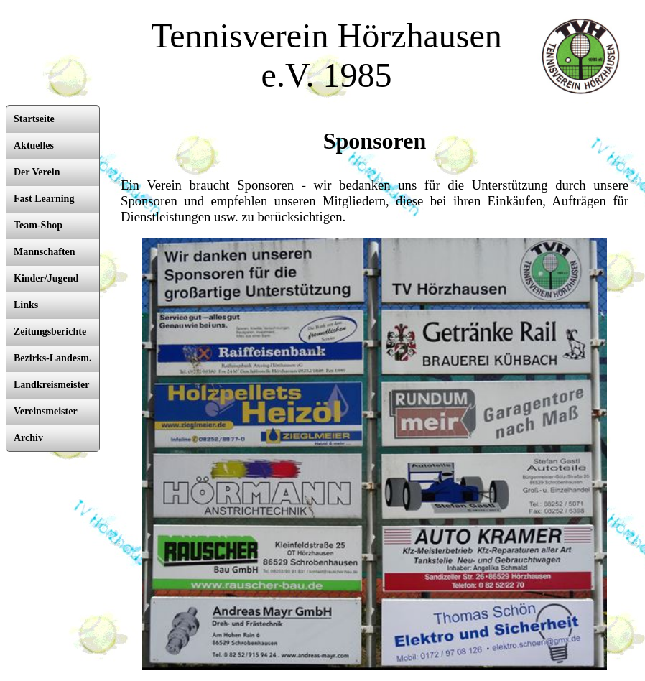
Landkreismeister (52, 384)
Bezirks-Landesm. (53, 358)
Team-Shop (38, 225)
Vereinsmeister (46, 411)
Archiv (28, 437)
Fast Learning (44, 198)
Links (26, 305)
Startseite (34, 119)
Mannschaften (44, 251)
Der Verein (37, 172)
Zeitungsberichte (50, 331)
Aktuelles (34, 145)
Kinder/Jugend (46, 278)
